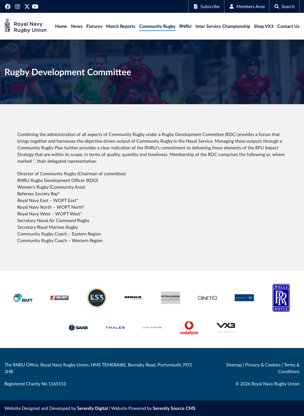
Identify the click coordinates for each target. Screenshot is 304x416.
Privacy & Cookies (263, 364)
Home (61, 26)
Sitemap (234, 364)
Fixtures (94, 26)
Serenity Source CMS (174, 408)
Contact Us (288, 26)
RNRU (185, 26)
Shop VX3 (263, 26)
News (76, 26)
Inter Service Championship (222, 26)
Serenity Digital (92, 408)
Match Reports (120, 26)
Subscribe (206, 6)
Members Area (247, 6)
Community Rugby (157, 26)
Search (284, 6)
